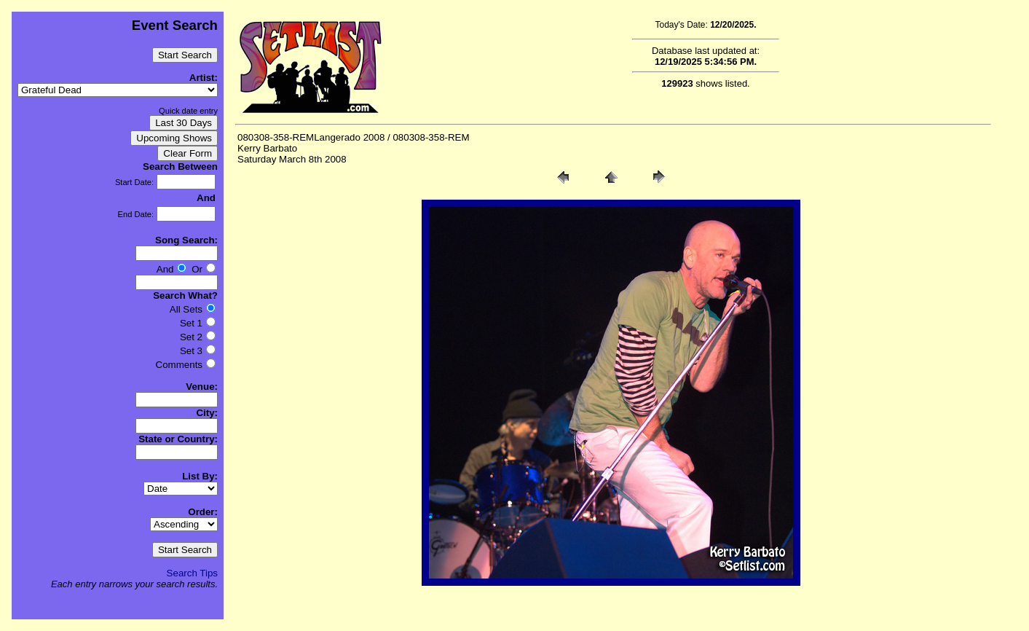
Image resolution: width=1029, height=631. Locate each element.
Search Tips (192, 573)
